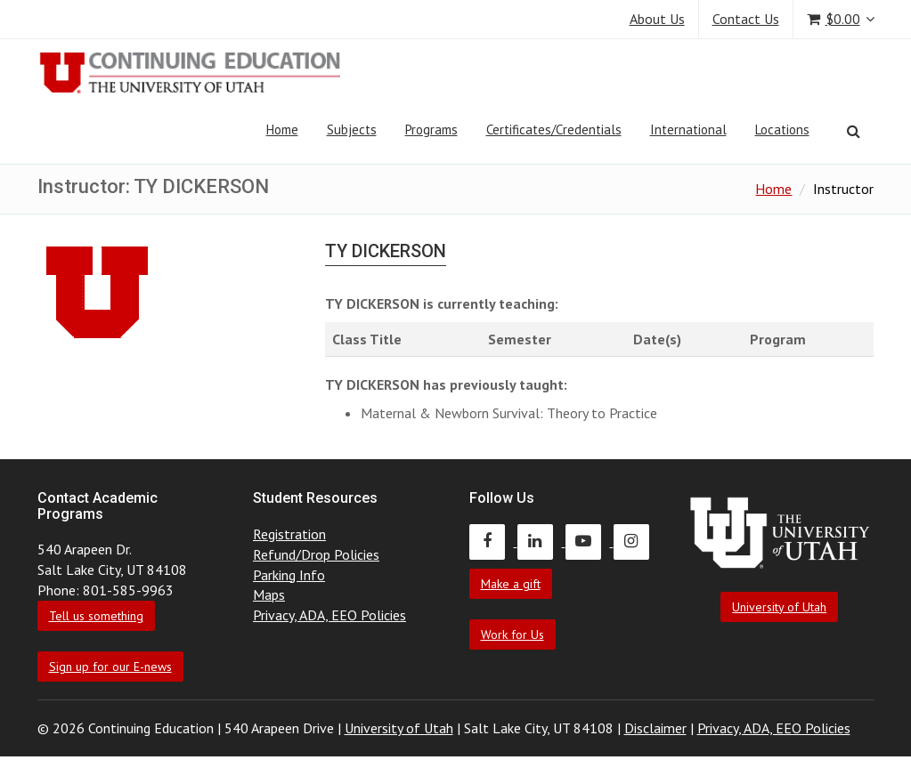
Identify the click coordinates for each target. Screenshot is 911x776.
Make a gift (511, 584)
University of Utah (779, 607)
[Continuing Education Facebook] (493, 541)
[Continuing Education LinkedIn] (541, 541)
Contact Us (745, 19)
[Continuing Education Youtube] (589, 541)
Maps (269, 594)
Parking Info (289, 575)
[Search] (853, 131)
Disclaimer (655, 728)
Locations (782, 129)
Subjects (352, 129)
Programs (431, 129)
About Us (657, 19)
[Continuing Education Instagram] (636, 541)
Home (282, 129)
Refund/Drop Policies (316, 554)
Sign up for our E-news (110, 667)
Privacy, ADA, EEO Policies (329, 615)
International (688, 129)
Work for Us (512, 634)
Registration (289, 534)
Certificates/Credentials (554, 129)
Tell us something (96, 616)
